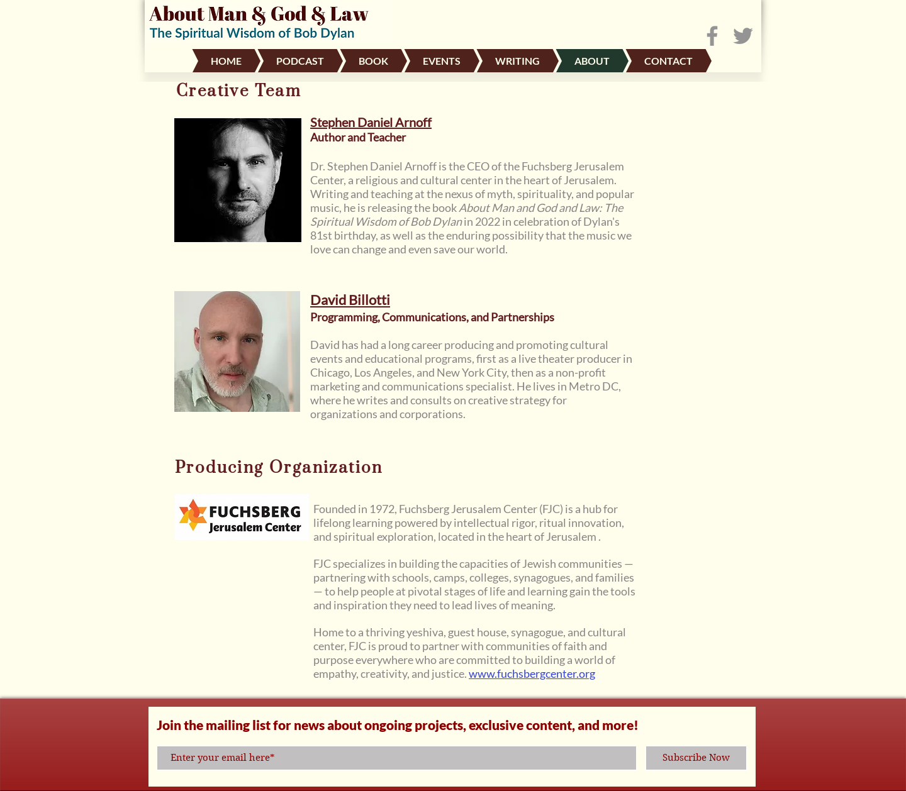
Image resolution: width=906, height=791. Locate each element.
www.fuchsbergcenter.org (532, 673)
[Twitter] (743, 36)
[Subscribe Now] (696, 758)
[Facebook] (712, 36)
